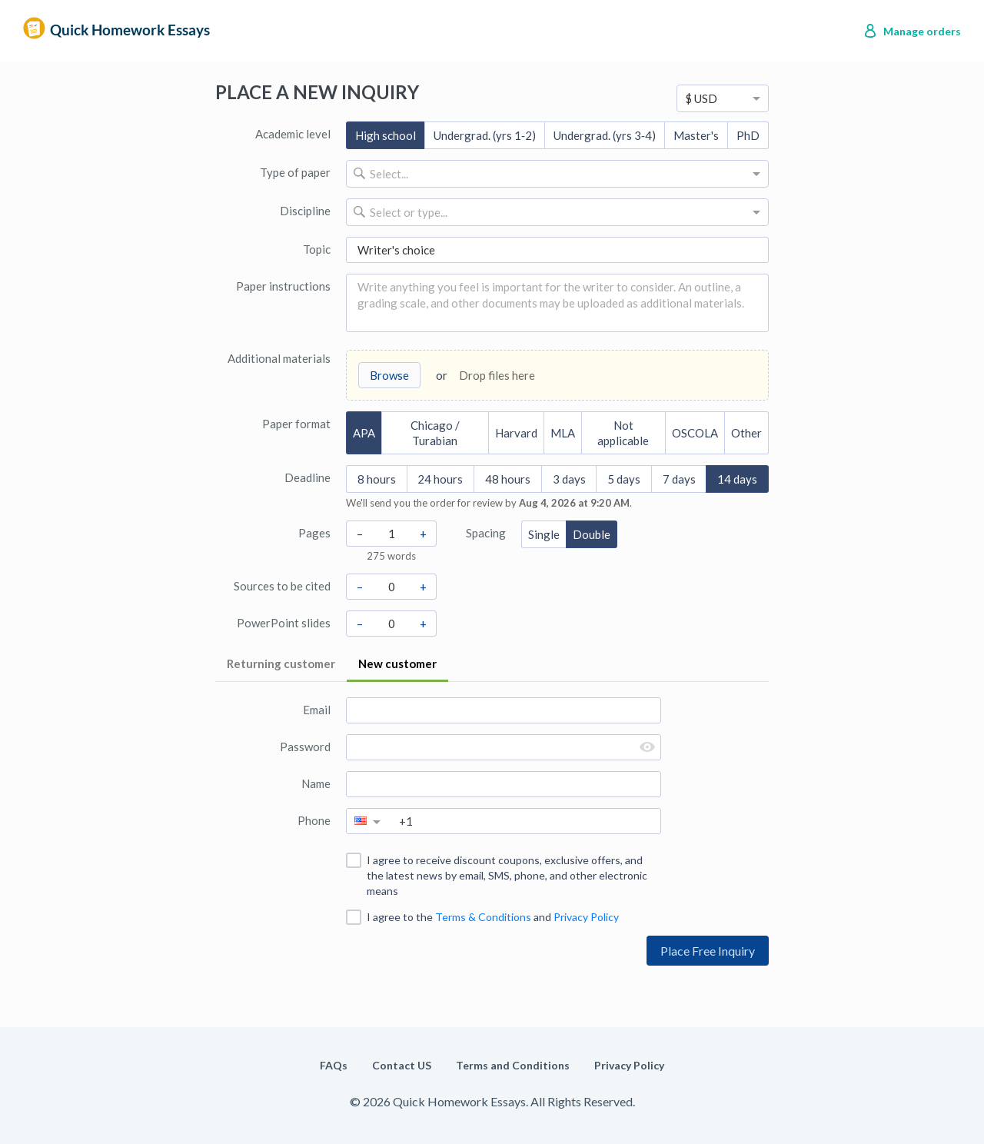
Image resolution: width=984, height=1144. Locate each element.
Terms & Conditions (483, 916)
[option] (722, 98)
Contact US (401, 1065)
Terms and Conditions (513, 1065)
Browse (389, 375)
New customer (397, 663)
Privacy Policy (586, 916)
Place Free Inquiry (707, 950)
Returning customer (281, 663)
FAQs (333, 1065)
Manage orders (922, 31)
